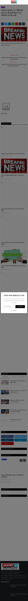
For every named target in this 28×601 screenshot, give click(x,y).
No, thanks (14, 310)
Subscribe (20, 306)
